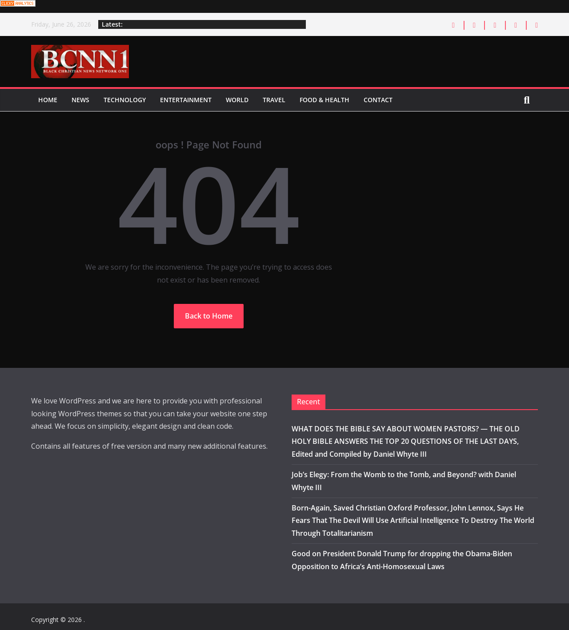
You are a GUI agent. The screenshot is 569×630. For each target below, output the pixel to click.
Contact (378, 100)
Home (47, 100)
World (237, 100)
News (80, 100)
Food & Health (324, 100)
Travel (274, 100)
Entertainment (186, 100)
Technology (125, 100)
